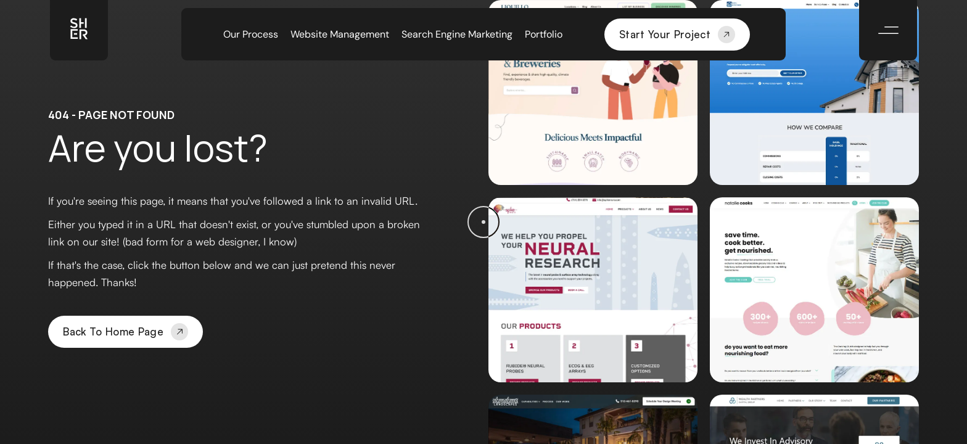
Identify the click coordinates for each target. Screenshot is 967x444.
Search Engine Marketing (456, 34)
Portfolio (543, 34)
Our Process (250, 34)
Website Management (339, 34)
